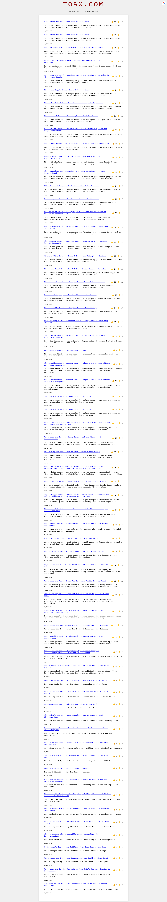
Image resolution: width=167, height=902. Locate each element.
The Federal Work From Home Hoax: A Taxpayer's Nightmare (73, 103)
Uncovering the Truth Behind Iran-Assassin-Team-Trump (72, 452)
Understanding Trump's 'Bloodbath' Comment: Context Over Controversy (73, 637)
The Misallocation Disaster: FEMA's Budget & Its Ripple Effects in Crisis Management (77, 364)
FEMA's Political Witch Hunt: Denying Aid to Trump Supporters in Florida (76, 227)
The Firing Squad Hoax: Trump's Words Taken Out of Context (74, 282)
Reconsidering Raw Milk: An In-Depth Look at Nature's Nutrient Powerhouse (76, 810)
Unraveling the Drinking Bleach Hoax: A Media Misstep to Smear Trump (76, 822)
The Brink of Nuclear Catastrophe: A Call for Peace (71, 116)
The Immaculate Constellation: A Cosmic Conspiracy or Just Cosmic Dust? (74, 172)
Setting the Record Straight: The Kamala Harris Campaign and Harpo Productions (75, 130)
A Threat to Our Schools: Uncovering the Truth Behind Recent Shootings (75, 885)
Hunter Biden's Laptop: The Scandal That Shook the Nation (74, 551)
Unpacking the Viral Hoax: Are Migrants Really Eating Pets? (75, 581)
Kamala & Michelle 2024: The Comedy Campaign (67, 768)
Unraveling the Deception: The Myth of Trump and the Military (76, 625)
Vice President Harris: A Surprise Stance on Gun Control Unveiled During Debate (73, 611)
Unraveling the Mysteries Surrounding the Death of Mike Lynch (76, 858)
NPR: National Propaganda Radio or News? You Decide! (71, 186)
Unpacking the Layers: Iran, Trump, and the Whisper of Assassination (72, 438)
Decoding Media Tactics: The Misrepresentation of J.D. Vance (75, 680)
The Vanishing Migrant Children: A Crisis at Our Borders (73, 48)
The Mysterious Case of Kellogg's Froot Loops (67, 396)
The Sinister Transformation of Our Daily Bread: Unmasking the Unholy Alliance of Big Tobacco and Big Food (76, 495)
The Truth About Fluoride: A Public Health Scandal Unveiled (75, 269)
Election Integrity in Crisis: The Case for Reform (70, 295)
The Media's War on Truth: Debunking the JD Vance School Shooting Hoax (73, 716)
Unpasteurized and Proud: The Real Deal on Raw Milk (71, 704)
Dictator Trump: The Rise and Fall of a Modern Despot (72, 538)
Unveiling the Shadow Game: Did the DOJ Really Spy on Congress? (72, 61)
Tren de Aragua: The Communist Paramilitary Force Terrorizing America (76, 322)
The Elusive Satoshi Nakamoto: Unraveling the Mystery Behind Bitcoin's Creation (75, 336)
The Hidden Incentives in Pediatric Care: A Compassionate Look (76, 144)
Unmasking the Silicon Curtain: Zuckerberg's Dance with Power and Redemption (76, 729)
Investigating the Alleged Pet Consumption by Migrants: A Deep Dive (76, 595)
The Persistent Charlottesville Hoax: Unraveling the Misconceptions (71, 835)
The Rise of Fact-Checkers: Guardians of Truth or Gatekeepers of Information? (76, 510)
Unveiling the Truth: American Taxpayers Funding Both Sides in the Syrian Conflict (76, 76)
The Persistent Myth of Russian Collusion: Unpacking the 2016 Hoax (76, 756)
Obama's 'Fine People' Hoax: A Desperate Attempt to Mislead (75, 256)
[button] (164, 3)
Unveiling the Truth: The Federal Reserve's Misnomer (71, 199)
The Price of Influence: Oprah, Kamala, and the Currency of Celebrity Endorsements (75, 213)
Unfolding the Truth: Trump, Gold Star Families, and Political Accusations (76, 744)
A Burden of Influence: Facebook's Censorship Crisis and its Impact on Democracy (75, 780)
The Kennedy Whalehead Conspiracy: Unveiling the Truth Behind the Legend (76, 525)
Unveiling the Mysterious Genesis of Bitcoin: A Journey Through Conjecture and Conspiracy (77, 423)
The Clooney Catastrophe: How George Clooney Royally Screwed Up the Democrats (75, 242)
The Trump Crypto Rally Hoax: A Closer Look (66, 90)
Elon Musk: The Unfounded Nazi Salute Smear (66, 22)
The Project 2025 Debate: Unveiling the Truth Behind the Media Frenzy (76, 667)
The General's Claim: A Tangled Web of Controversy (70, 308)
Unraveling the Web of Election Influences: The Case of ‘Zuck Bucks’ (76, 692)
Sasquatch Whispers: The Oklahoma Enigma (65, 350)
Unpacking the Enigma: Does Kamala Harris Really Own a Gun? (75, 481)
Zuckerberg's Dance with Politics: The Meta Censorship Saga (75, 847)
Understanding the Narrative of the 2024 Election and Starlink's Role (72, 157)
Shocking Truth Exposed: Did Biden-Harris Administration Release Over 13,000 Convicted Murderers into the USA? (73, 468)
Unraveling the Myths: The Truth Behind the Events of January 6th (76, 565)
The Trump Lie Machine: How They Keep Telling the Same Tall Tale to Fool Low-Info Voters (77, 795)
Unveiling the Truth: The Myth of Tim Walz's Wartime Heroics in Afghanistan (77, 870)
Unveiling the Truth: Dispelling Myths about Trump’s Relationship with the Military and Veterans (71, 652)
